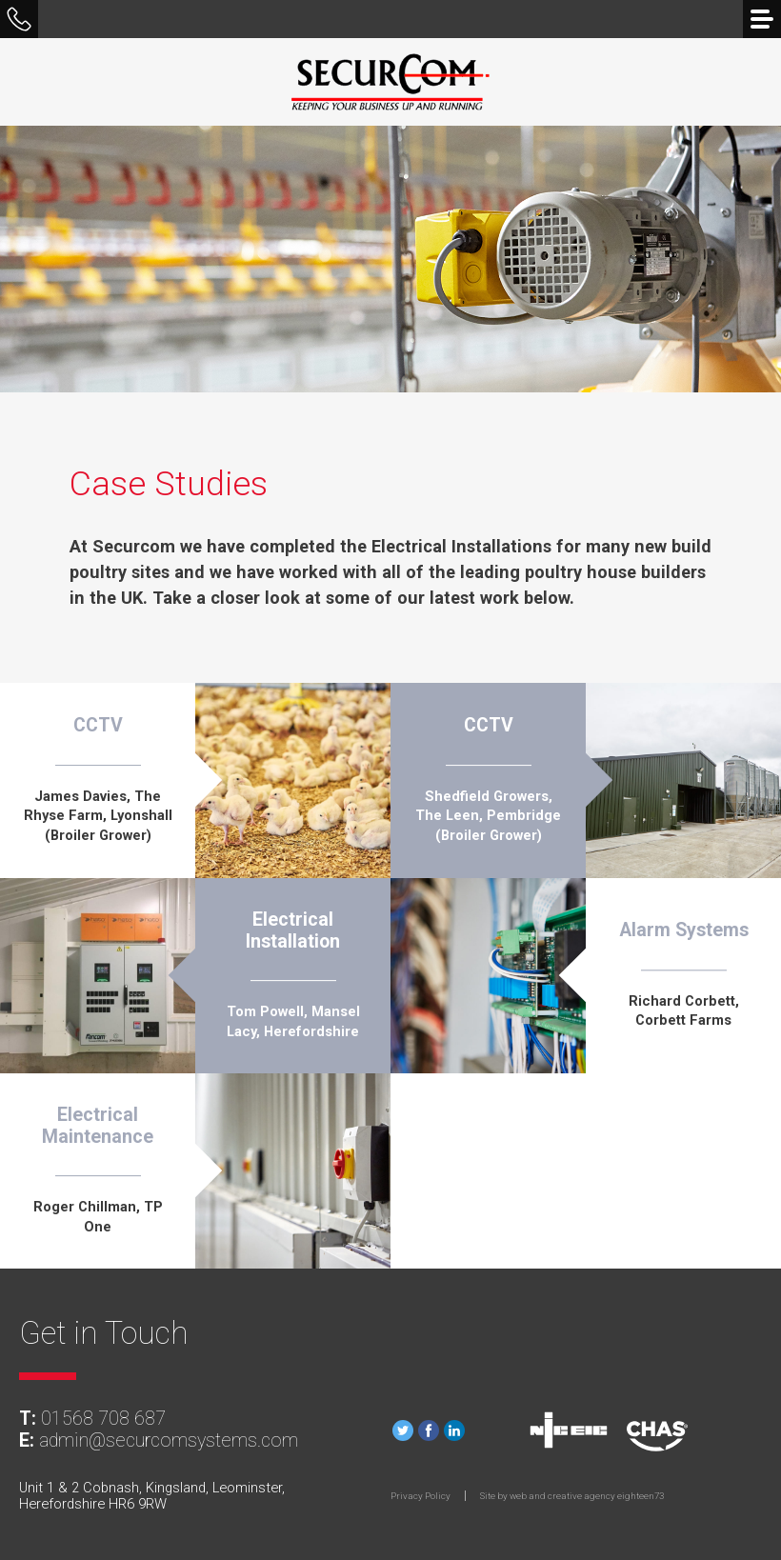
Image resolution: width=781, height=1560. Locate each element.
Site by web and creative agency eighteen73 (572, 1495)
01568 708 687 (103, 1419)
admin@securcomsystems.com (168, 1440)
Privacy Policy (420, 1495)
